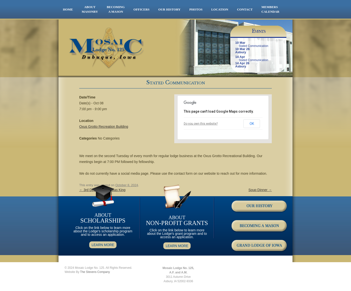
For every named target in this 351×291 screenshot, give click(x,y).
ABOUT (90, 9)
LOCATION (219, 9)
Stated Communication (253, 46)
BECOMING (116, 9)
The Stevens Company (95, 272)
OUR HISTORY (169, 9)
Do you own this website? (201, 123)
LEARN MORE (103, 245)
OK (252, 124)
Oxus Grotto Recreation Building (103, 127)
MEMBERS (270, 7)
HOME (68, 9)
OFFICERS (142, 9)
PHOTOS (196, 9)
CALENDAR (271, 11)
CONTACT (245, 9)
